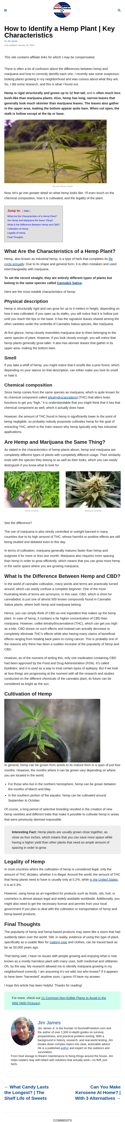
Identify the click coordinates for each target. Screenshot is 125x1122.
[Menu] (5, 11)
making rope (58, 942)
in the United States (104, 879)
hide (26, 211)
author (65, 1048)
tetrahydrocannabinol (63, 397)
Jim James (12, 41)
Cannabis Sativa (69, 283)
